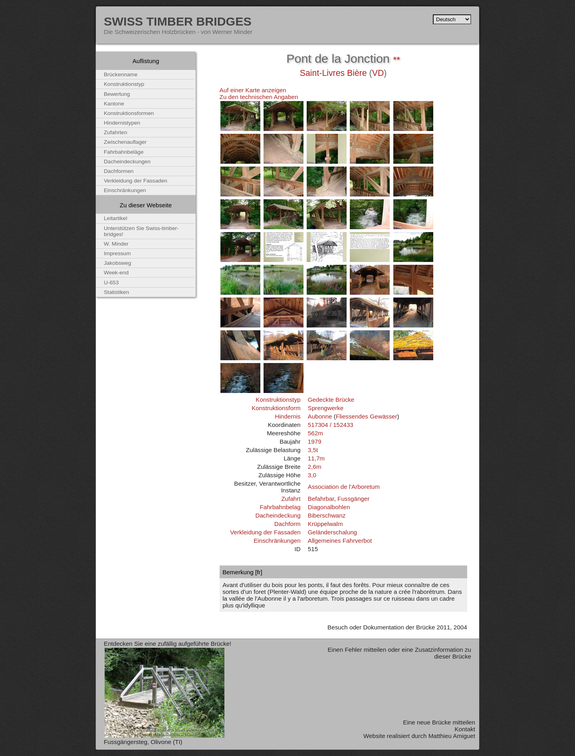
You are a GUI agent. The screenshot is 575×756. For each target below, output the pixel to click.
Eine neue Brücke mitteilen (439, 722)
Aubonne (320, 416)
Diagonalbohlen (329, 507)
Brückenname (120, 74)
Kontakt (464, 729)
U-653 (111, 283)
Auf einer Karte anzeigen (253, 90)
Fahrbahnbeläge (124, 152)
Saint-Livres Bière (333, 73)
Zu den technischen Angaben (259, 96)
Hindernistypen (122, 123)
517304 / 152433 (330, 424)
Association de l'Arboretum (344, 486)
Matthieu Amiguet (451, 735)
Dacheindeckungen (127, 162)
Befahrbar (321, 498)
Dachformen (118, 171)
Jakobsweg (117, 263)
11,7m (316, 458)
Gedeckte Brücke (331, 399)
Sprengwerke (326, 408)
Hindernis (287, 416)
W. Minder (116, 244)
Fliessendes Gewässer (366, 416)
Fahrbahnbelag (280, 507)
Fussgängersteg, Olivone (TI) (143, 741)
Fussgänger (353, 498)
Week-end (116, 273)
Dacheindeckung (277, 515)
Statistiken (116, 292)
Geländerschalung (332, 532)
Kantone (114, 104)
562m (315, 433)
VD (378, 73)
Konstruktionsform (276, 408)
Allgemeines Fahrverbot (340, 540)
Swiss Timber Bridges (178, 21)
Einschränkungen (277, 540)
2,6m (314, 466)
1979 (314, 441)
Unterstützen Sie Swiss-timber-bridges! (141, 231)
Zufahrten (115, 132)
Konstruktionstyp (278, 399)
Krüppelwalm (325, 523)
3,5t (313, 449)
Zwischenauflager (125, 142)
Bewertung (117, 94)
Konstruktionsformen (129, 113)
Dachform (287, 523)
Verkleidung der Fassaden (265, 532)
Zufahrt (290, 498)
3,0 (312, 475)
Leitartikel (115, 218)
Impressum (117, 253)
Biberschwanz (327, 515)
